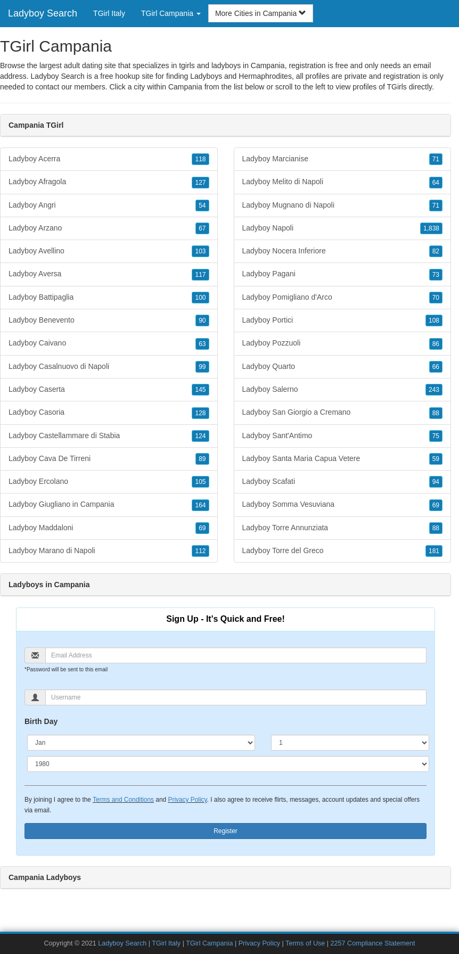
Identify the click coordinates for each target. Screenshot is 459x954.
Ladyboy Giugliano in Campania (109, 505)
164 (200, 505)
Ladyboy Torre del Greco (342, 551)
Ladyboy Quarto (342, 367)
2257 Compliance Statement (373, 943)
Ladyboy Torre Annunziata (342, 528)
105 (200, 482)
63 (202, 344)
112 (200, 551)
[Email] (236, 655)
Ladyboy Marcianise (342, 159)
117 (200, 274)
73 (435, 274)
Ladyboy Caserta (109, 390)
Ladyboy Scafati (342, 482)
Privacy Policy (187, 799)
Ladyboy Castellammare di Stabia (109, 436)
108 (434, 320)
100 (200, 297)
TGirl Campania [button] (171, 13)
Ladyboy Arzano (109, 228)
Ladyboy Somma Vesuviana (342, 505)
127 (200, 182)
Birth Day (41, 721)
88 (435, 413)
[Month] (141, 743)
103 (200, 251)
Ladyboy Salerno (342, 390)
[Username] (236, 697)
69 (202, 528)
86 (435, 344)
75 (435, 436)
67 (202, 228)
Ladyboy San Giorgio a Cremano (342, 412)
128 (200, 413)
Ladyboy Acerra (109, 159)
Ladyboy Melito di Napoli (342, 182)
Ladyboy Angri (109, 205)
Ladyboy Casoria (109, 412)
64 (435, 182)
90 (202, 320)
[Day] (350, 743)
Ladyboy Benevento (109, 320)
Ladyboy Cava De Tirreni (109, 459)
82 (435, 251)
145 (200, 389)
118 (200, 159)
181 (434, 551)
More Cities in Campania (260, 13)
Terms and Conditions (123, 799)
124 (200, 436)
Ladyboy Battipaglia (109, 297)
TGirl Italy (109, 13)
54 (202, 205)
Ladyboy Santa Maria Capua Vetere (342, 459)
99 (202, 367)
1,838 (431, 228)
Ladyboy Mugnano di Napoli (342, 205)
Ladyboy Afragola (109, 182)
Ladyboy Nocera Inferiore (342, 251)
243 (434, 389)
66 (435, 367)
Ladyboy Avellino (109, 251)
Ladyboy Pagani (342, 274)
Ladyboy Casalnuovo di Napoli (109, 367)
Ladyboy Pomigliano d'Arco (342, 297)
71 (435, 159)
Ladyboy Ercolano (109, 482)
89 (202, 459)
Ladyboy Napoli (342, 228)
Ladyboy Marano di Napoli (109, 551)
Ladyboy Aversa (109, 274)
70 (435, 297)
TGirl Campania (209, 943)
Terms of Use (305, 943)
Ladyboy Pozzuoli (342, 343)
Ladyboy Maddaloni (109, 528)
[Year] (228, 764)
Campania (185, 87)
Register (225, 831)
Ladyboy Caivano (109, 343)
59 (435, 459)
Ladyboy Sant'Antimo (342, 436)
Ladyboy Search (42, 13)
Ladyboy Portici (342, 320)
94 (435, 482)
